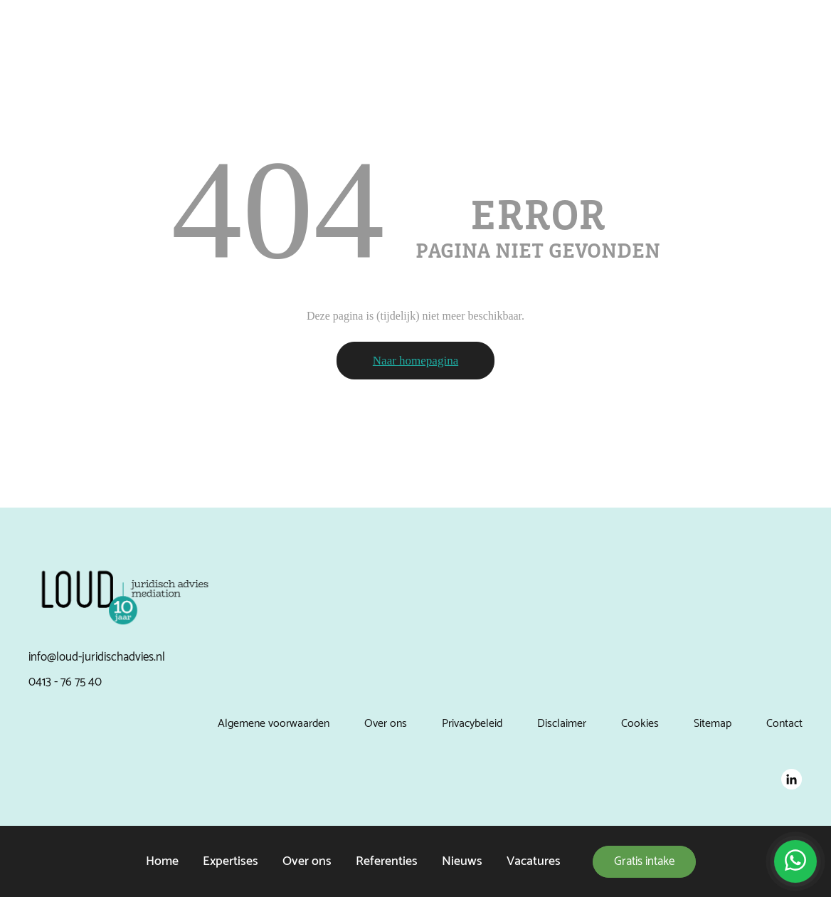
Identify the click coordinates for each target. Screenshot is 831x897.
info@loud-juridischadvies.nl (96, 657)
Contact (784, 723)
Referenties (387, 861)
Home (162, 861)
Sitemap (712, 723)
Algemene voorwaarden (273, 723)
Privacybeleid (472, 723)
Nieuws (462, 861)
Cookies (640, 723)
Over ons (307, 861)
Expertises (230, 861)
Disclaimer (561, 723)
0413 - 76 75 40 (65, 682)
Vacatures (534, 861)
